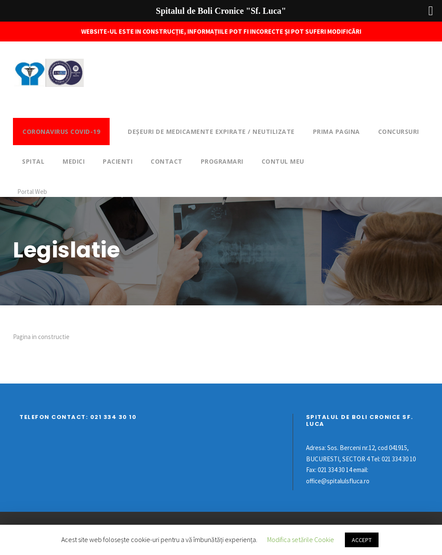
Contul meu (283, 161)
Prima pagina (336, 131)
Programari (222, 161)
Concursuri (398, 131)
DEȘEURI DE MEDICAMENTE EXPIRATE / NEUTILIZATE (211, 131)
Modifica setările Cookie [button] (300, 539)
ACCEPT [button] (362, 540)
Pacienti (118, 161)
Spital (33, 161)
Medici (74, 161)
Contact (167, 161)
